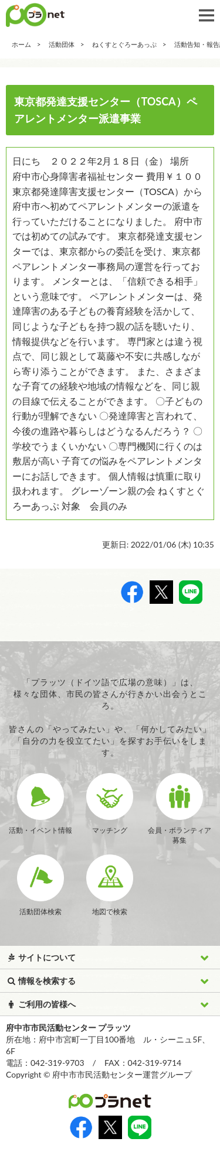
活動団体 (62, 44)
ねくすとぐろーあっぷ (124, 44)
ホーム (21, 44)
